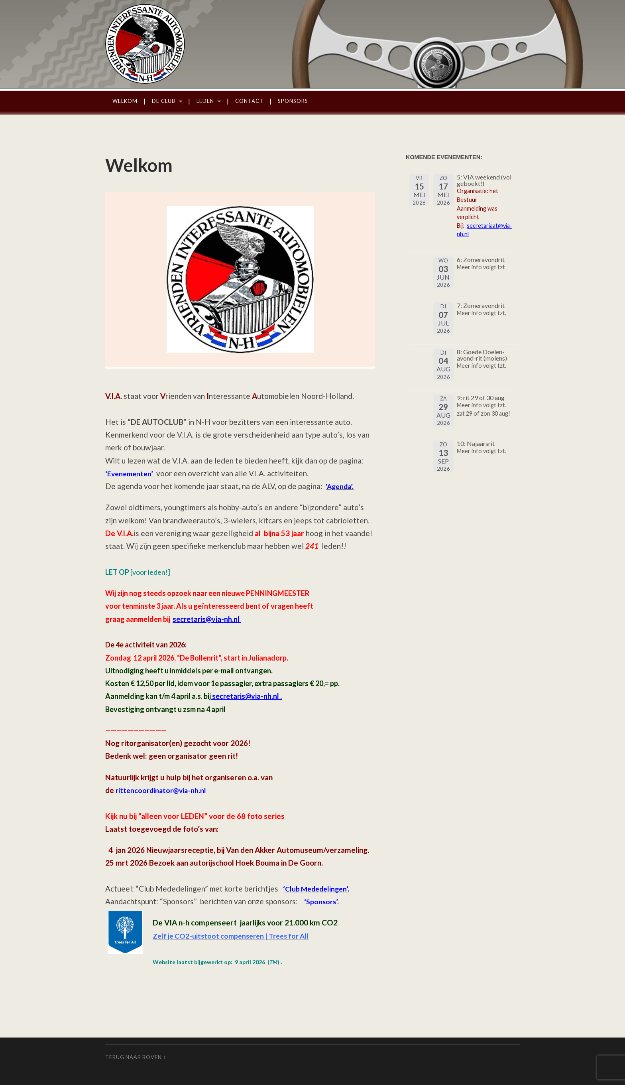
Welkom (125, 101)
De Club (163, 101)
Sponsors (293, 101)
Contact (249, 101)
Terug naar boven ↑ (135, 1057)
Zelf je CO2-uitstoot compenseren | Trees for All (236, 935)
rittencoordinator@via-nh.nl (163, 790)
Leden (205, 101)
